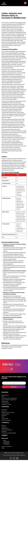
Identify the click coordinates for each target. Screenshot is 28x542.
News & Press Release (6, 446)
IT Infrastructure (5, 402)
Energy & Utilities (5, 414)
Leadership (4, 431)
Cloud (3, 396)
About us (4, 425)
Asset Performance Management (9, 398)
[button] (25, 3)
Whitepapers (6, 443)
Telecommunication (6, 420)
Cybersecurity (5, 401)
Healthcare (4, 411)
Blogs (4, 440)
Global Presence (5, 428)
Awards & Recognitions (7, 429)
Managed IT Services (6, 404)
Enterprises (4, 415)
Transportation (5, 418)
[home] (6, 3)
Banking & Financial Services (8, 412)
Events (3, 448)
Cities (3, 417)
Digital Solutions (5, 395)
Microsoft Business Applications (9, 399)
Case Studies (6, 441)
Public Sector (4, 409)
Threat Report (6, 444)
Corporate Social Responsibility (9, 432)
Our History (4, 426)
